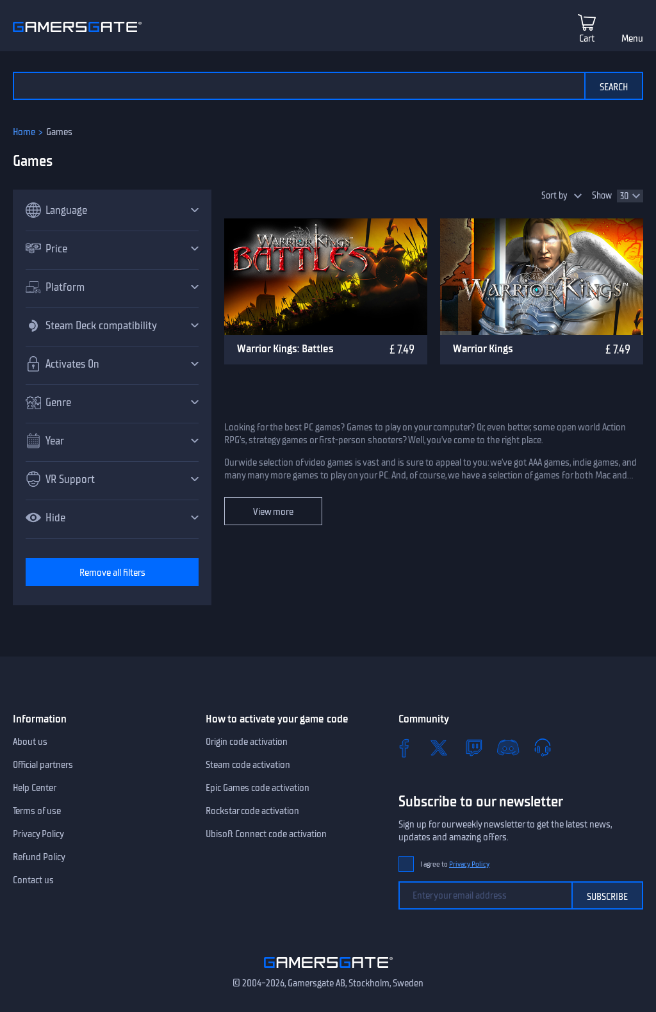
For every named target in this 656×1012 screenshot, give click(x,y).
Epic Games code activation (257, 787)
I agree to (454, 864)
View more (273, 511)
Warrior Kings (483, 348)
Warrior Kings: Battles (285, 348)
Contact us (33, 880)
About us (30, 741)
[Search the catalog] (298, 86)
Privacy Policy (38, 834)
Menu (632, 38)
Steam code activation (248, 764)
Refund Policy (39, 857)
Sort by (554, 196)
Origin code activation (247, 741)
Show (602, 196)
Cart (586, 38)
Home (24, 132)
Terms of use (37, 810)
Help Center (34, 787)
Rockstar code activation (252, 810)
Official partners (43, 764)
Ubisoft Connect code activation (266, 834)
